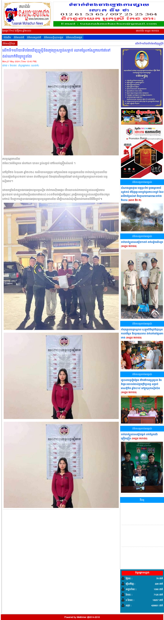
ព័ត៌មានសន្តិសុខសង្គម (53, 38)
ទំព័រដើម (7, 38)
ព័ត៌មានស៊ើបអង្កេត (74, 38)
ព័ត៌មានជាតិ (19, 38)
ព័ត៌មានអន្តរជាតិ (34, 38)
